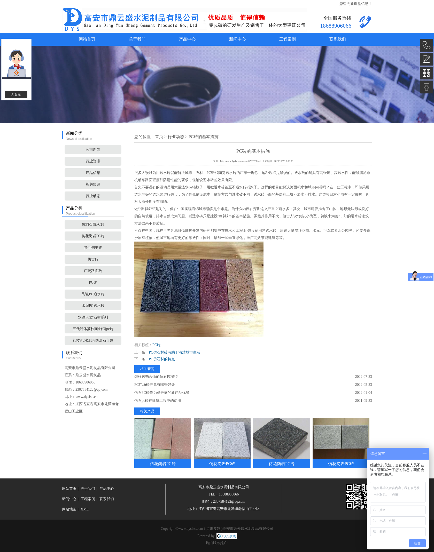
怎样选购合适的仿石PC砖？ (156, 377)
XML (85, 509)
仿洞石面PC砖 (93, 224)
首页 (159, 136)
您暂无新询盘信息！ (355, 4)
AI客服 (16, 94)
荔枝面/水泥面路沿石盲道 (93, 340)
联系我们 (337, 39)
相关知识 (93, 184)
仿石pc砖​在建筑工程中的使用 (157, 401)
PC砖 (93, 282)
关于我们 (137, 39)
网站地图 (69, 509)
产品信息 (93, 173)
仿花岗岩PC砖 (93, 236)
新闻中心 (237, 39)
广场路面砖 (93, 271)
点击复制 (213, 529)
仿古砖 (93, 259)
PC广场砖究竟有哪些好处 (154, 385)
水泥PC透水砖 (93, 306)
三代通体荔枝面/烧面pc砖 (93, 329)
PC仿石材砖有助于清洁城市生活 (174, 352)
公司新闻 (93, 149)
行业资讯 (93, 161)
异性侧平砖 (93, 248)
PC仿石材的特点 (162, 359)
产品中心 (187, 39)
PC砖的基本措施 (204, 136)
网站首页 (87, 39)
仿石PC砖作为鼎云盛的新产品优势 (161, 393)
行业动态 (93, 196)
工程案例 (287, 39)
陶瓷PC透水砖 (93, 294)
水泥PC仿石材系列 (93, 317)
